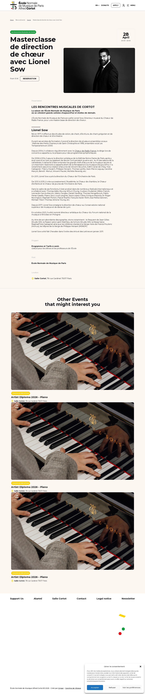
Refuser (112, 687)
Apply (115, 6)
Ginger (61, 688)
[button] (140, 666)
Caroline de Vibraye (73, 688)
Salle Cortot (59, 598)
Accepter (95, 687)
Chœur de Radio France (85, 151)
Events (29, 20)
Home (12, 20)
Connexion (123, 5)
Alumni (38, 598)
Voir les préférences (131, 687)
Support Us (17, 598)
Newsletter (128, 598)
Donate (105, 6)
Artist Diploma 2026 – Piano (29, 397)
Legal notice (104, 598)
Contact (81, 598)
